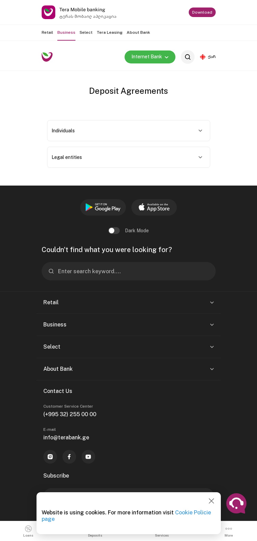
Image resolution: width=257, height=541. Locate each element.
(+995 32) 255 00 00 (69, 414)
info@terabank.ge (66, 437)
